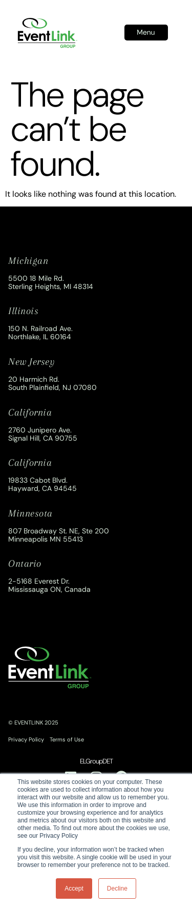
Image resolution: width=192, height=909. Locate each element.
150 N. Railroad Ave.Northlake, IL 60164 (40, 332)
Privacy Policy (26, 739)
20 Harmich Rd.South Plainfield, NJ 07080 (52, 383)
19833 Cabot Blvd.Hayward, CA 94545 (42, 484)
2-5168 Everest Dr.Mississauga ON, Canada (49, 585)
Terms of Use (67, 739)
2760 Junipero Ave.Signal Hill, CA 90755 (42, 434)
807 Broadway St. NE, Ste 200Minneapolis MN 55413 (58, 535)
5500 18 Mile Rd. (36, 278)
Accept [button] (74, 888)
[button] (146, 33)
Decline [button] (117, 888)
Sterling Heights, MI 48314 (50, 286)
